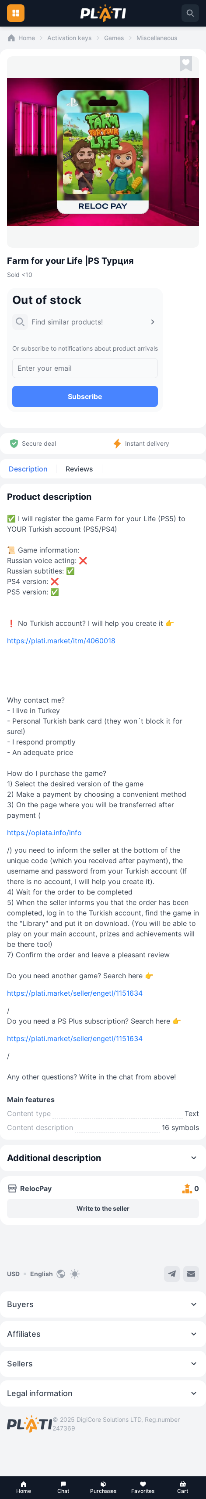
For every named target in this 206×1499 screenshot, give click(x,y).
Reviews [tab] (79, 468)
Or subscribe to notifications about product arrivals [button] (85, 348)
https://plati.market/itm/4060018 (61, 640)
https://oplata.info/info (44, 832)
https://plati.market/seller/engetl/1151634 (75, 993)
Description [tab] (28, 468)
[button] (23, 1487)
